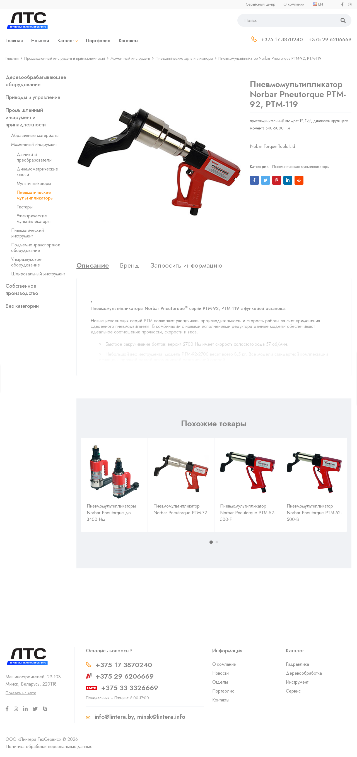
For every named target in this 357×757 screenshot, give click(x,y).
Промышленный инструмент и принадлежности (64, 58)
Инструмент (297, 682)
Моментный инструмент (130, 58)
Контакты (220, 700)
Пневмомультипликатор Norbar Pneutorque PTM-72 (180, 509)
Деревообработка (304, 673)
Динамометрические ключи (37, 172)
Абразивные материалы (35, 135)
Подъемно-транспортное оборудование (35, 248)
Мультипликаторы (34, 183)
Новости (220, 673)
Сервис (293, 691)
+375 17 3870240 (124, 665)
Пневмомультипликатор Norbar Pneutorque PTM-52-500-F (247, 513)
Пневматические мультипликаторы (184, 58)
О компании (224, 664)
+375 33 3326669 (129, 688)
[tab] (92, 265)
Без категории (22, 306)
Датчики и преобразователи (34, 157)
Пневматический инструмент (27, 233)
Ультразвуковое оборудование (26, 262)
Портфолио (223, 691)
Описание (92, 265)
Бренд (129, 265)
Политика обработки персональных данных (49, 746)
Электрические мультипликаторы (33, 219)
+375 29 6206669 (125, 676)
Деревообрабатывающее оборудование (36, 81)
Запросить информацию (186, 265)
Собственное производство (22, 289)
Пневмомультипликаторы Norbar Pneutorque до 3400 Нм (111, 513)
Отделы (220, 682)
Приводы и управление (33, 97)
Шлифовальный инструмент (38, 274)
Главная (12, 58)
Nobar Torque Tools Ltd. (273, 141)
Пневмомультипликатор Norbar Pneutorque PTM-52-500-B (314, 513)
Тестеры (25, 207)
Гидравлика (297, 664)
